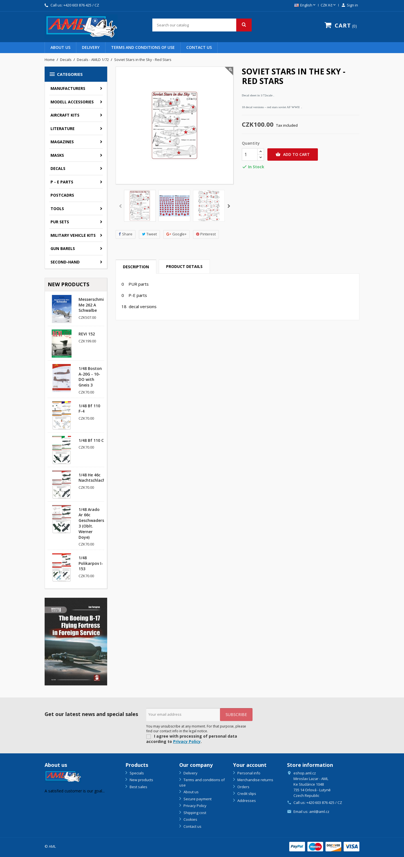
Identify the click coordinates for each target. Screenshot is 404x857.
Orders (243, 786)
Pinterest (206, 234)
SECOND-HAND (65, 262)
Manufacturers (67, 88)
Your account (250, 764)
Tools (57, 208)
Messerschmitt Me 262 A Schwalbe (93, 305)
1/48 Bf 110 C (91, 440)
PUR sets (59, 221)
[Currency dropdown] (329, 5)
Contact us (199, 47)
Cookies (190, 819)
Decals (57, 168)
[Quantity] (250, 154)
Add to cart (293, 154)
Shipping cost (194, 812)
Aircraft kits (64, 115)
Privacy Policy (187, 741)
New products (141, 779)
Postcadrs (62, 195)
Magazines (62, 141)
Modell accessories (72, 101)
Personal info (248, 773)
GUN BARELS (62, 248)
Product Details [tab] (184, 266)
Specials (136, 773)
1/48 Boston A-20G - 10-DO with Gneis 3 (90, 377)
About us (60, 47)
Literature (62, 128)
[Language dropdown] (305, 5)
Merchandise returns (255, 779)
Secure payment (197, 798)
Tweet (149, 234)
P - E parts (61, 182)
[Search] (202, 25)
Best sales (138, 786)
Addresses (246, 800)
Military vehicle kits (73, 235)
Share (125, 234)
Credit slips (246, 793)
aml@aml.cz (319, 811)
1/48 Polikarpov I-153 (91, 563)
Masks (57, 155)
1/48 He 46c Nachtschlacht (93, 477)
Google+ (176, 234)
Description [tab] (136, 266)
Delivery (91, 47)
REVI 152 (87, 334)
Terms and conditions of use (143, 47)
